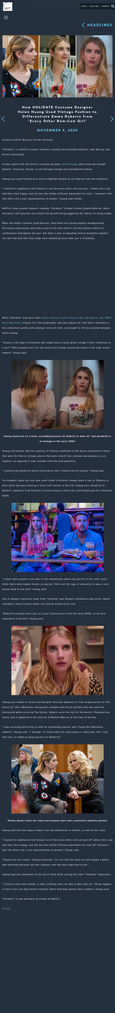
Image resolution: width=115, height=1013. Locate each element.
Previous (3, 118)
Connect (105, 6)
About (84, 6)
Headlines (94, 6)
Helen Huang (69, 164)
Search (112, 6)
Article (6, 908)
